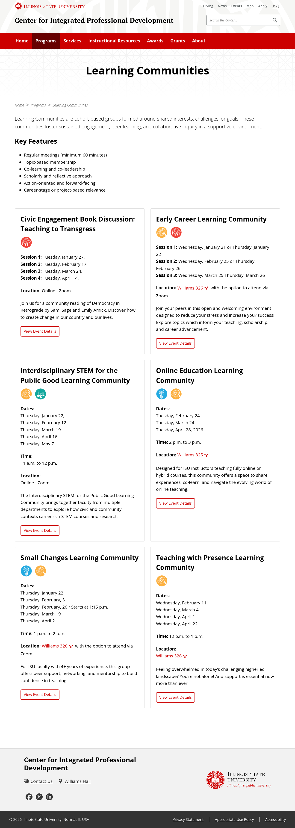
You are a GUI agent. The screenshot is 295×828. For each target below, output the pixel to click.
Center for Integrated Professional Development (94, 20)
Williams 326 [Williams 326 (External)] (190, 288)
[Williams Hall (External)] (74, 781)
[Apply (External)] (262, 6)
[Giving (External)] (208, 6)
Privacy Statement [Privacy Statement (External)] (188, 819)
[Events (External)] (236, 6)
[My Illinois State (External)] (275, 6)
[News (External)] (222, 6)
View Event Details (40, 331)
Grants (177, 41)
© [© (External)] (10, 819)
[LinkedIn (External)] (49, 797)
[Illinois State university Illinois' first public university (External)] (238, 780)
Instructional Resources (114, 41)
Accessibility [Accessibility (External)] (275, 819)
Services (72, 41)
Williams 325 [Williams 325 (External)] (190, 455)
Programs (45, 41)
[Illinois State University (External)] (50, 6)
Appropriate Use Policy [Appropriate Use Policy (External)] (234, 819)
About (199, 41)
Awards (155, 41)
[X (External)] (39, 797)
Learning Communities (70, 105)
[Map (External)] (250, 6)
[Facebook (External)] (29, 797)
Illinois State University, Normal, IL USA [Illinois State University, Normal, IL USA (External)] (56, 819)
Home (21, 41)
